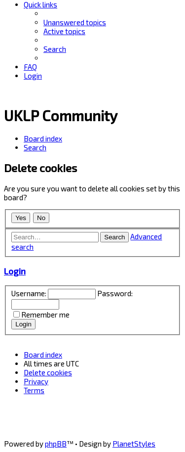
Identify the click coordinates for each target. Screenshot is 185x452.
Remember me (45, 314)
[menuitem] (74, 22)
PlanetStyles (133, 443)
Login (15, 271)
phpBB (56, 443)
